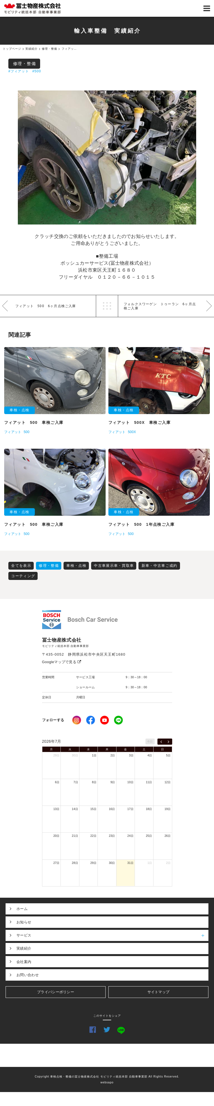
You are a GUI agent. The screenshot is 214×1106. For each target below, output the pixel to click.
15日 (93, 809)
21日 (75, 835)
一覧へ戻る (107, 306)
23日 (112, 835)
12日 (167, 782)
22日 (93, 835)
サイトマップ (158, 992)
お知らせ (23, 922)
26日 (167, 835)
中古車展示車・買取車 (114, 565)
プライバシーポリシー (55, 992)
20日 (56, 835)
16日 (112, 809)
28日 (75, 862)
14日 (75, 809)
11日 (149, 782)
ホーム (22, 909)
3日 (131, 755)
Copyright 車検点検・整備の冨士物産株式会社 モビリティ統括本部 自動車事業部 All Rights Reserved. (107, 1076)
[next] (168, 742)
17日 (130, 809)
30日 (75, 755)
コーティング (23, 576)
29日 (56, 755)
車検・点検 (76, 565)
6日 (57, 782)
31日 (130, 862)
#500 (36, 71)
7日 (76, 782)
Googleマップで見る (61, 662)
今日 (150, 741)
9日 (113, 782)
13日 (56, 809)
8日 (94, 782)
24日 (130, 835)
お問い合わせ (27, 975)
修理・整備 (24, 63)
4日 (149, 755)
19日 (167, 809)
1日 (94, 755)
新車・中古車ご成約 (159, 565)
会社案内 (23, 962)
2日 (113, 755)
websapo (106, 1082)
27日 (56, 862)
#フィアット (18, 71)
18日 (149, 809)
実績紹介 (23, 948)
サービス (112, 935)
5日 (168, 755)
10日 (130, 782)
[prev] (161, 742)
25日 (149, 835)
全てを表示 (21, 565)
